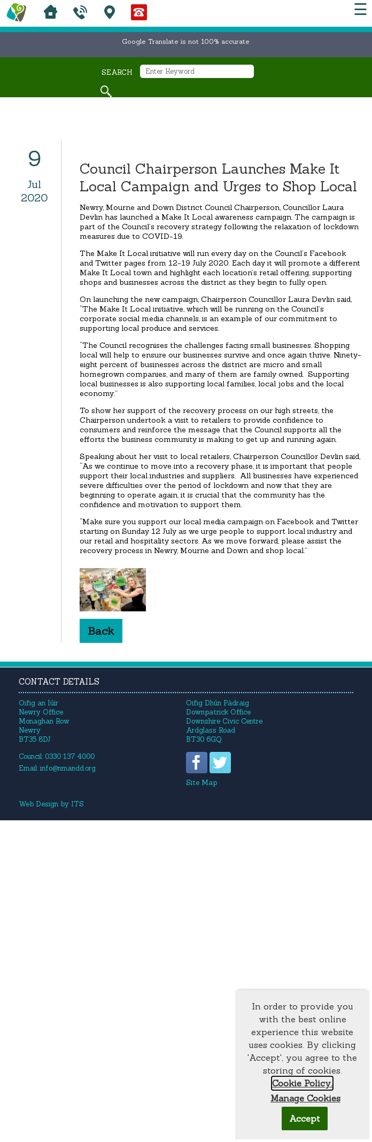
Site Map (201, 782)
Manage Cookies (305, 1098)
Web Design (38, 804)
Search (117, 72)
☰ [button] (360, 9)
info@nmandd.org (68, 768)
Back (101, 631)
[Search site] (106, 91)
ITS (77, 804)
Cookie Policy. (302, 1083)
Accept (304, 1118)
